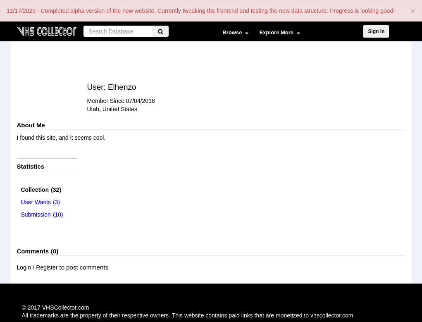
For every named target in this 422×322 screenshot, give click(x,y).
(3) (40, 202)
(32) (41, 189)
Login (24, 267)
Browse (233, 34)
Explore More (278, 34)
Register (46, 267)
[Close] (412, 11)
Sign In (376, 31)
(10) (42, 214)
